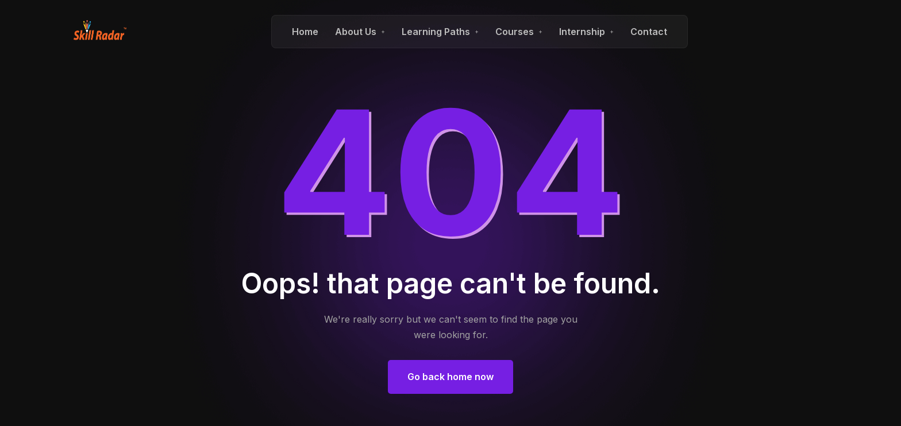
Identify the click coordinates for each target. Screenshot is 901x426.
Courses (514, 31)
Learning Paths (436, 31)
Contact (648, 31)
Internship (582, 31)
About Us (355, 31)
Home (305, 31)
